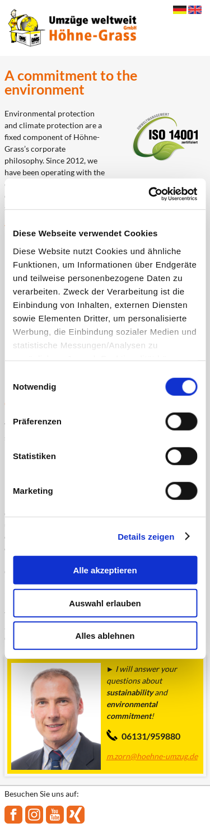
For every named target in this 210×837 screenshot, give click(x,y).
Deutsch (179, 10)
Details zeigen (146, 536)
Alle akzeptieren (105, 570)
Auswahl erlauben (105, 602)
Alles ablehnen (105, 635)
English (195, 10)
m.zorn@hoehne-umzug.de (152, 756)
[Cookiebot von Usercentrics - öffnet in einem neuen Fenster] (149, 193)
